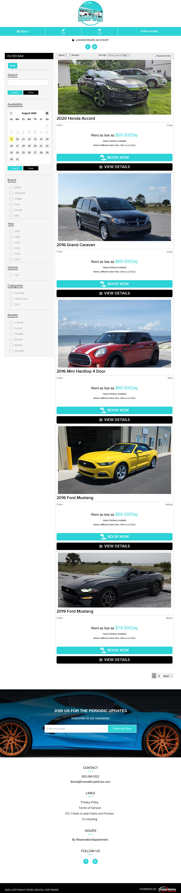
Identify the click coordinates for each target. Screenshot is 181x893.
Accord (15, 328)
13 (35, 139)
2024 (14, 231)
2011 (14, 259)
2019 (14, 248)
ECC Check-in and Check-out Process (89, 810)
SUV (14, 304)
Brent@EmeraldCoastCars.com (90, 778)
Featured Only (162, 55)
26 (29, 152)
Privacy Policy (89, 799)
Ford (14, 204)
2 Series (16, 322)
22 (47, 145)
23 (11, 152)
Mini (14, 215)
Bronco (15, 345)
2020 (14, 242)
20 (35, 145)
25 (23, 152)
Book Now (114, 157)
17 (17, 145)
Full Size (16, 293)
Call (63, 32)
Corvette (16, 351)
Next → (167, 672)
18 (23, 145)
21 (41, 145)
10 (17, 139)
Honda (15, 210)
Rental (12, 66)
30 (11, 159)
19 (29, 145)
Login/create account (90, 39)
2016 (14, 254)
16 (11, 145)
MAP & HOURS (149, 31)
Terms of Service (89, 804)
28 (41, 152)
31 (17, 159)
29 (47, 152)
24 (17, 152)
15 (47, 139)
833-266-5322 (90, 773)
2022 (14, 237)
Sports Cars (18, 298)
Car (14, 275)
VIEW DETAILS (114, 166)
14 (41, 139)
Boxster (16, 339)
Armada (16, 334)
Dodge (15, 199)
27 (35, 152)
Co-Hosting (89, 816)
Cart (99, 32)
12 (29, 139)
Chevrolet (17, 193)
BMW (15, 187)
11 (23, 139)
